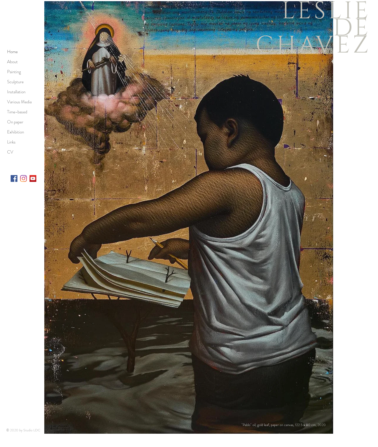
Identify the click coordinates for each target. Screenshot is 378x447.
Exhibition (15, 132)
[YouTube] (33, 178)
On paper (15, 122)
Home (12, 51)
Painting (14, 71)
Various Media (19, 102)
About (12, 61)
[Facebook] (14, 178)
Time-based (17, 112)
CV (10, 152)
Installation (16, 92)
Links (11, 142)
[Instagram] (23, 178)
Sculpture (15, 82)
